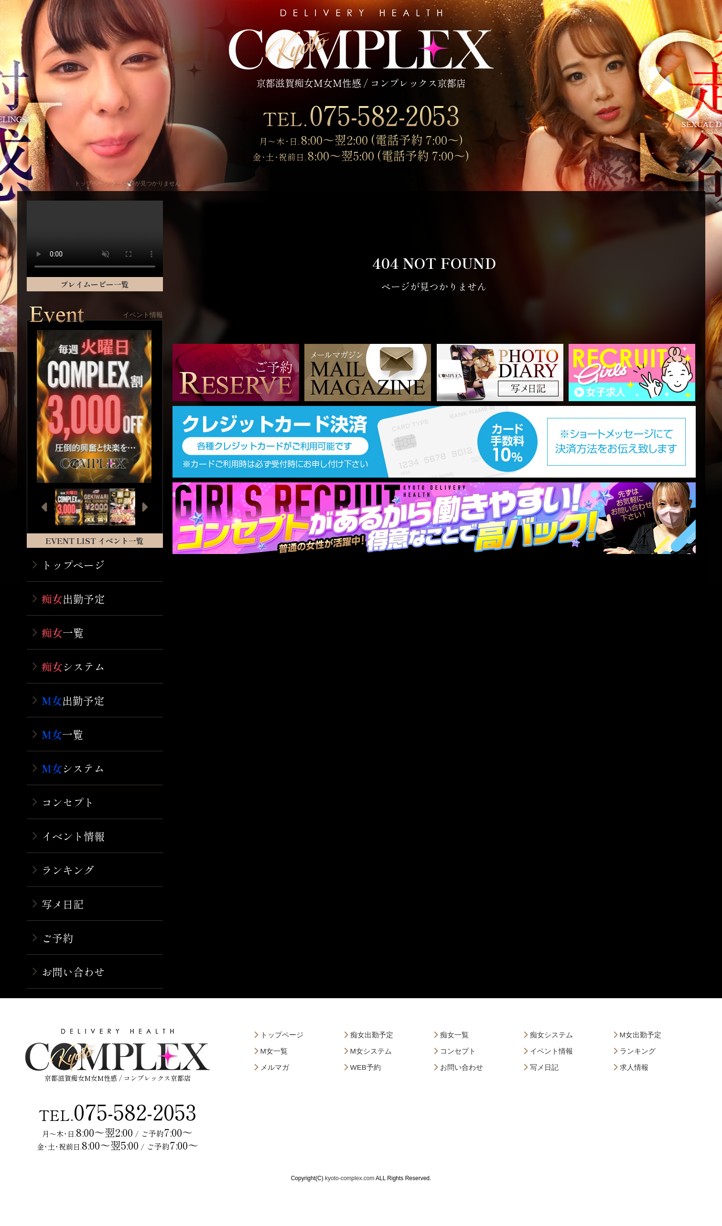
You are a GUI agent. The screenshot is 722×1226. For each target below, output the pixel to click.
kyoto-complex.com (349, 1178)
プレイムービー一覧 (94, 284)
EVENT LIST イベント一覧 (94, 540)
